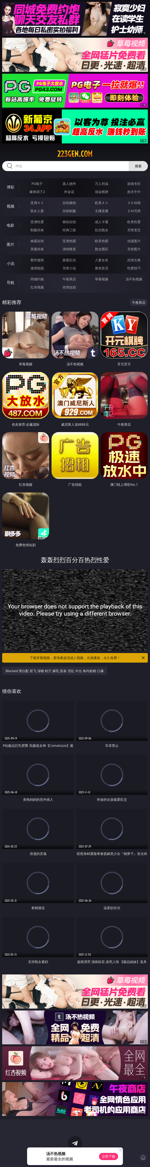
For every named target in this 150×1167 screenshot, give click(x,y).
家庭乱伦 (69, 260)
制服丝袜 (37, 230)
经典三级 (69, 230)
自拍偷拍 (69, 202)
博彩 (10, 187)
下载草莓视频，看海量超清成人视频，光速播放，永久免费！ (87, 658)
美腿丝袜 (37, 249)
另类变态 (134, 230)
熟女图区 (101, 249)
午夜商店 (69, 279)
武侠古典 (134, 260)
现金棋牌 (101, 191)
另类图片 (134, 249)
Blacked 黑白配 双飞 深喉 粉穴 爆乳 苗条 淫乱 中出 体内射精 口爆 (55, 671)
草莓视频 (101, 279)
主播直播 (101, 211)
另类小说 (69, 268)
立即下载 (108, 1156)
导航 (10, 282)
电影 (10, 225)
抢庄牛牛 (134, 191)
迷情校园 (37, 268)
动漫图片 (134, 241)
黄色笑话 (101, 268)
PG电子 (37, 183)
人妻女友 (101, 260)
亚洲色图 (69, 241)
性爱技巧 (134, 268)
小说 (10, 263)
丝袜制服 (69, 211)
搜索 (138, 166)
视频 (10, 206)
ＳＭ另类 (134, 211)
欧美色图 (101, 241)
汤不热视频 (134, 279)
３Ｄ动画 (134, 202)
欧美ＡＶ (101, 202)
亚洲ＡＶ (37, 202)
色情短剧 (69, 287)
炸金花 (69, 191)
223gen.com (74, 154)
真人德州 (69, 183)
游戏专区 (134, 183)
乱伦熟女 (101, 230)
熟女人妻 (37, 211)
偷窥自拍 (37, 241)
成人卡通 (101, 222)
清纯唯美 (69, 249)
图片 (10, 244)
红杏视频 (37, 287)
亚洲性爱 (37, 222)
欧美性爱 (134, 222)
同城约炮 (37, 279)
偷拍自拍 (69, 222)
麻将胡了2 (37, 191)
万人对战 (101, 183)
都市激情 (37, 260)
